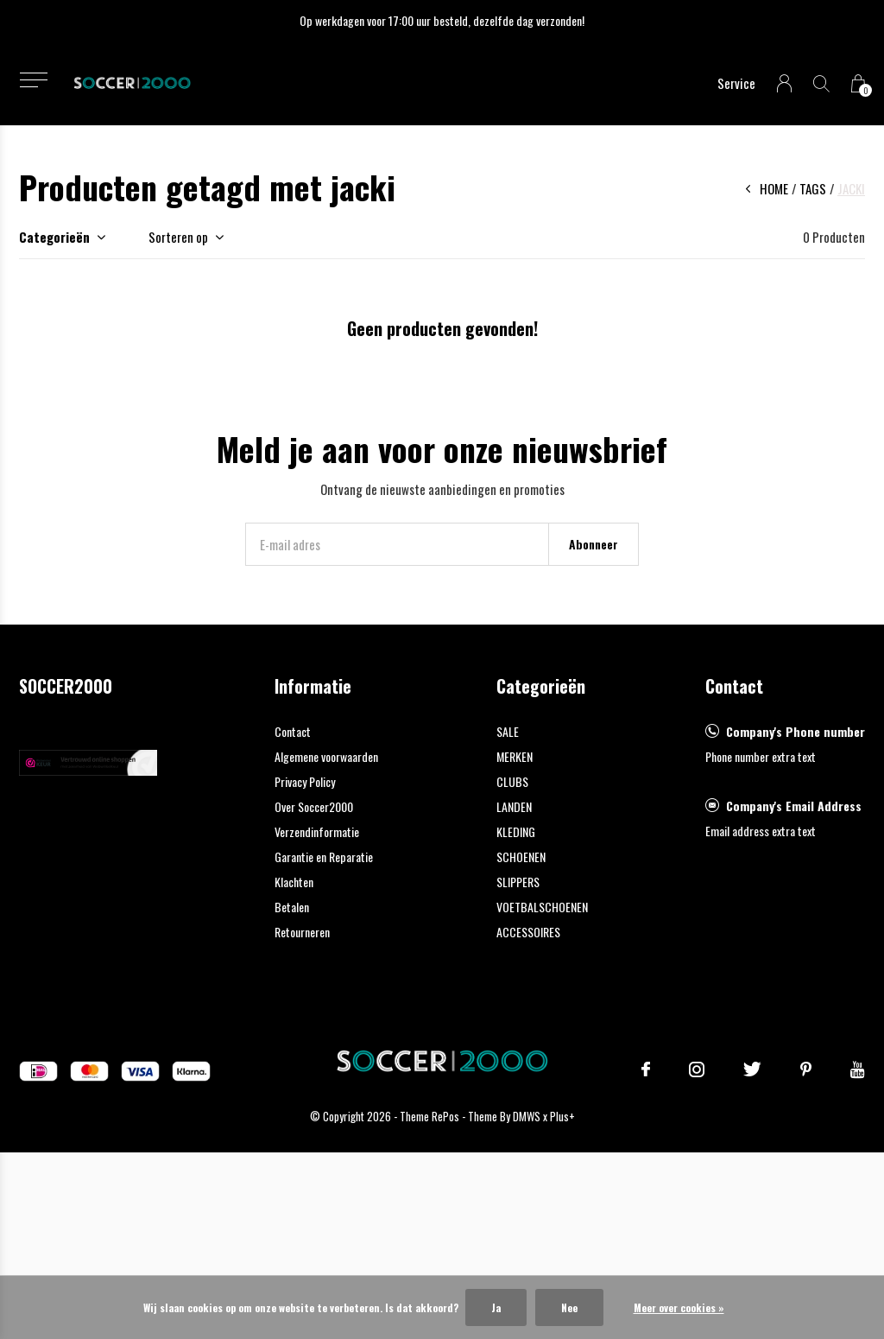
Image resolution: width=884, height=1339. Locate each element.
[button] (33, 80)
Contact (293, 731)
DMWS (526, 1116)
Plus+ (562, 1116)
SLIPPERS (518, 882)
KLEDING (515, 831)
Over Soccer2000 (314, 806)
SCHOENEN (521, 856)
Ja (496, 1307)
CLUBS (512, 781)
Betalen (292, 907)
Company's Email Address (794, 805)
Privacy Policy (305, 781)
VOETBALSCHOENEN (542, 907)
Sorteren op (178, 236)
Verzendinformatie (317, 831)
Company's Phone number (795, 731)
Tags (812, 188)
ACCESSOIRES (528, 932)
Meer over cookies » (679, 1307)
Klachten (294, 882)
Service (736, 82)
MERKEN (514, 756)
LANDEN (514, 806)
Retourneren (302, 932)
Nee (569, 1307)
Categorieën (54, 236)
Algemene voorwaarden (326, 756)
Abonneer (593, 544)
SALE (507, 731)
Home (774, 188)
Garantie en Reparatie (324, 856)
